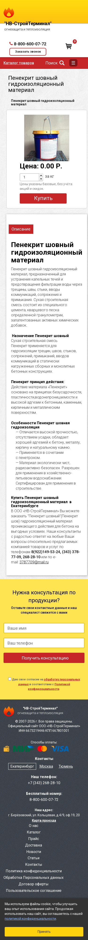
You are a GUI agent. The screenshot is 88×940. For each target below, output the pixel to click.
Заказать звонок (28, 51)
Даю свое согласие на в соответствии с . (46, 684)
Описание (21, 229)
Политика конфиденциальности (34, 871)
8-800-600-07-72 (30, 43)
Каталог (34, 832)
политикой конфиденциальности (30, 918)
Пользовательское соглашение (33, 890)
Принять (44, 931)
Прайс (33, 838)
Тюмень (66, 766)
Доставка (33, 845)
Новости (33, 852)
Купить (43, 198)
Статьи (33, 858)
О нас (33, 825)
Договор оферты (34, 884)
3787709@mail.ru (34, 562)
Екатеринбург (22, 766)
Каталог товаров (19, 63)
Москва (46, 766)
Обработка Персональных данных (34, 877)
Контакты (33, 864)
